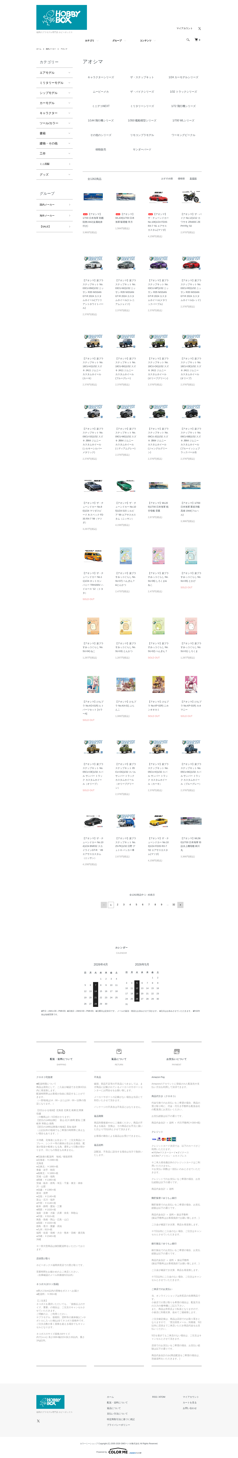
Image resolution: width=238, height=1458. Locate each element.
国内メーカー (53, 49)
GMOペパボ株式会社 (130, 1443)
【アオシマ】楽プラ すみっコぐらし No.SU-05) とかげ (191, 577)
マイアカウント (185, 28)
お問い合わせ (192, 1407)
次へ (179, 904)
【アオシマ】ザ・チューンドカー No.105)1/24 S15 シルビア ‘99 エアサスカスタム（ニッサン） (125, 511)
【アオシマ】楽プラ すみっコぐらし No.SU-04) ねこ (93, 647)
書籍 (43, 133)
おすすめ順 (167, 178)
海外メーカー (49, 218)
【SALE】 (46, 229)
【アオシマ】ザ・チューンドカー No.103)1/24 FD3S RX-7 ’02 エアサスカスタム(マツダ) (158, 846)
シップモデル (49, 93)
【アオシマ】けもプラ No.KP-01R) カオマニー (191, 705)
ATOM (167, 1396)
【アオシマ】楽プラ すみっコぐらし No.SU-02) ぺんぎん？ (158, 647)
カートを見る (192, 1401)
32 (173, 904)
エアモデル (47, 72)
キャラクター (49, 113)
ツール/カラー (49, 123)
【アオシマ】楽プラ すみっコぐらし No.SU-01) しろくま (191, 647)
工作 (43, 153)
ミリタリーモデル (51, 82)
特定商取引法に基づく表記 (129, 1418)
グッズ (44, 175)
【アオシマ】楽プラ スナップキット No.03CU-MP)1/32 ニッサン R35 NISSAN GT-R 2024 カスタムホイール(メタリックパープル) (158, 292)
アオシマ (68, 49)
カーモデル (47, 103)
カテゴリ (89, 40)
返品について (122, 1407)
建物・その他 (49, 143)
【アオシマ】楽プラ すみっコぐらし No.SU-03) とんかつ (125, 647)
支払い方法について (125, 1413)
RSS (160, 1396)
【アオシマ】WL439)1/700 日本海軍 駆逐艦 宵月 (125, 218)
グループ (117, 40)
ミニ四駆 (46, 164)
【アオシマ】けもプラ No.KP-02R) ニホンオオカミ (158, 705)
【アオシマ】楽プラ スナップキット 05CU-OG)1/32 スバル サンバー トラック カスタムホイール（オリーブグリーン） (125, 776)
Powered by (118, 1450)
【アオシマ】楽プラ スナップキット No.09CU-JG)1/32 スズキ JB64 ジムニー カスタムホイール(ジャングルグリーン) (158, 440)
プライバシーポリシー (126, 1424)
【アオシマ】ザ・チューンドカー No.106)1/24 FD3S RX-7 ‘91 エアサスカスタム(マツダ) (158, 222)
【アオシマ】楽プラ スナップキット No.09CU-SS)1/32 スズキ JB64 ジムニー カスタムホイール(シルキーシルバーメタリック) (93, 440)
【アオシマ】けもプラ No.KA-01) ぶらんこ (125, 705)
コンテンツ (145, 40)
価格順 (181, 178)
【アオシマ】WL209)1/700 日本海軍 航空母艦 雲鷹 (158, 507)
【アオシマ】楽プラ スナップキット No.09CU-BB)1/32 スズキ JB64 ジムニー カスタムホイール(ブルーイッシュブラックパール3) (191, 440)
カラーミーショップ (89, 1443)
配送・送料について (125, 1401)
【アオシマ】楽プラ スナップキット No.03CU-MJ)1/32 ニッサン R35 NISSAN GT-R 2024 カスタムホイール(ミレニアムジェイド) (125, 292)
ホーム (39, 49)
